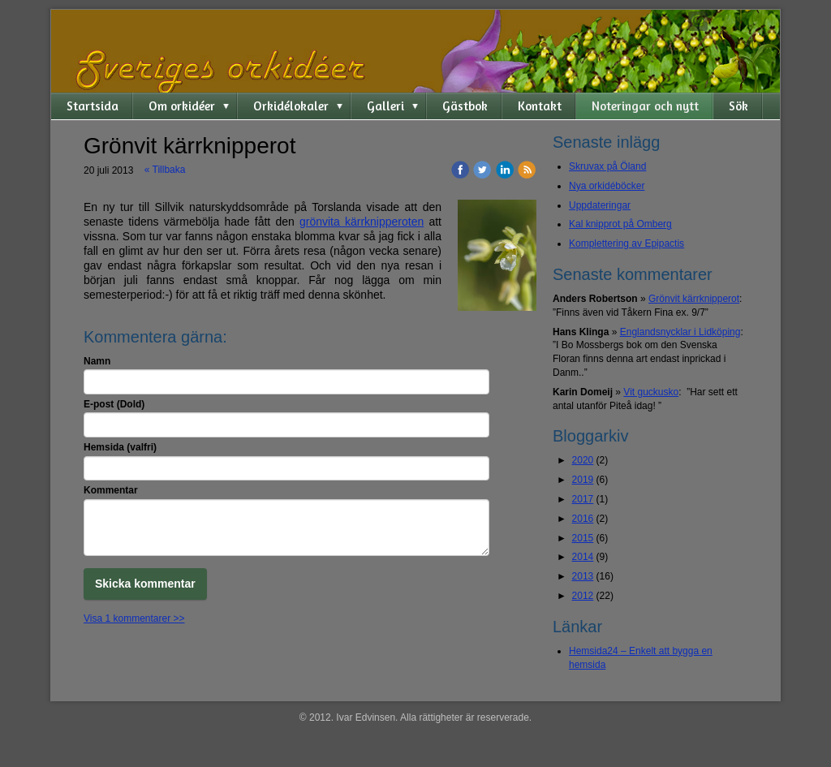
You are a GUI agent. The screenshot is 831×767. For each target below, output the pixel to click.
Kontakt (540, 106)
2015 (583, 538)
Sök (738, 106)
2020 (583, 460)
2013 (583, 576)
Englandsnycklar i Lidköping (680, 332)
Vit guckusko (650, 392)
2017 (583, 499)
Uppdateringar (600, 205)
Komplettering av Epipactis (626, 243)
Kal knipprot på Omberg (620, 224)
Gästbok (465, 106)
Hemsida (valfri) (120, 447)
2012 (583, 595)
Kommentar (111, 490)
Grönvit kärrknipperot (693, 298)
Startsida (92, 106)
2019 (583, 479)
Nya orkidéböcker (606, 186)
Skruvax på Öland (607, 166)
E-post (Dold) (114, 404)
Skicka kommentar (145, 583)
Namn (97, 361)
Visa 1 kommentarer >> (134, 618)
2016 (583, 518)
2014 (583, 556)
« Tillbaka (165, 169)
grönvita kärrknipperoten (361, 221)
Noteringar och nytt (645, 106)
